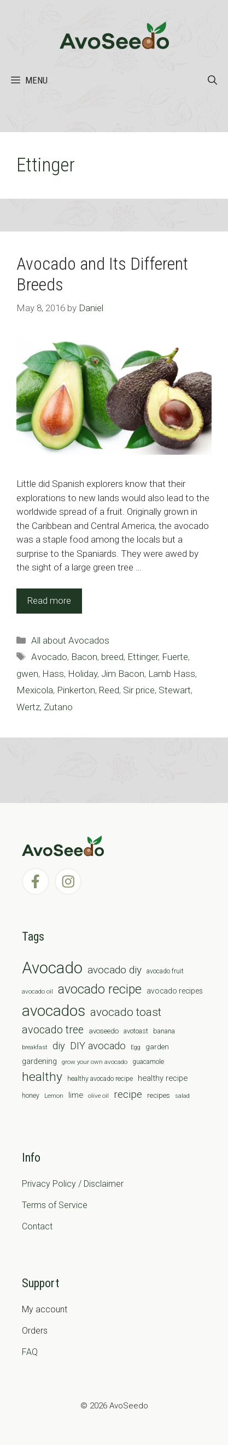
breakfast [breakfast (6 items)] (35, 1047)
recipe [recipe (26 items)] (128, 1095)
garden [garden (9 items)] (157, 1047)
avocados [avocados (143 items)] (53, 1011)
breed (112, 656)
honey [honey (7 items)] (30, 1095)
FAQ (30, 1352)
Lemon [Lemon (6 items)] (53, 1095)
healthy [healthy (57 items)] (42, 1076)
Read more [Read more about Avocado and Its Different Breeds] (49, 600)
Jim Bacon (122, 673)
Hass (53, 673)
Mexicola (34, 690)
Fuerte (175, 656)
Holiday (82, 673)
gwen (27, 673)
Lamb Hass (171, 673)
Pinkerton (76, 690)
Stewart (175, 690)
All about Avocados (70, 640)
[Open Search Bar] (212, 80)
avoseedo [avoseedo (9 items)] (104, 1031)
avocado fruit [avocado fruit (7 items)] (165, 971)
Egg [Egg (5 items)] (136, 1047)
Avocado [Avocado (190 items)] (52, 968)
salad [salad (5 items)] (182, 1095)
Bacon (84, 656)
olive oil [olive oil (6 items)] (98, 1095)
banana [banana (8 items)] (164, 1031)
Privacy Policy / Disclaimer (73, 1184)
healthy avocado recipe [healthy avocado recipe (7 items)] (100, 1079)
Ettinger (142, 656)
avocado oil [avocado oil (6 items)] (37, 991)
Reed (109, 690)
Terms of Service (54, 1205)
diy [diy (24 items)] (58, 1045)
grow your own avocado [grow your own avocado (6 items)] (94, 1062)
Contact (37, 1226)
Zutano (58, 706)
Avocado (49, 656)
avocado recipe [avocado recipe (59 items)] (100, 989)
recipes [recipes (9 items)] (158, 1095)
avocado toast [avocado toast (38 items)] (125, 1012)
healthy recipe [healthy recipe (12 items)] (163, 1078)
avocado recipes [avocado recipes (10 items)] (175, 990)
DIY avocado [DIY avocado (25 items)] (98, 1046)
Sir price (139, 690)
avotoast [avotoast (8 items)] (136, 1031)
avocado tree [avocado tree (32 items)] (53, 1030)
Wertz (28, 706)
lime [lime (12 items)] (75, 1095)
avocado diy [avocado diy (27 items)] (114, 970)
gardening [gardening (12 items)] (39, 1061)
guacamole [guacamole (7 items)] (148, 1062)
